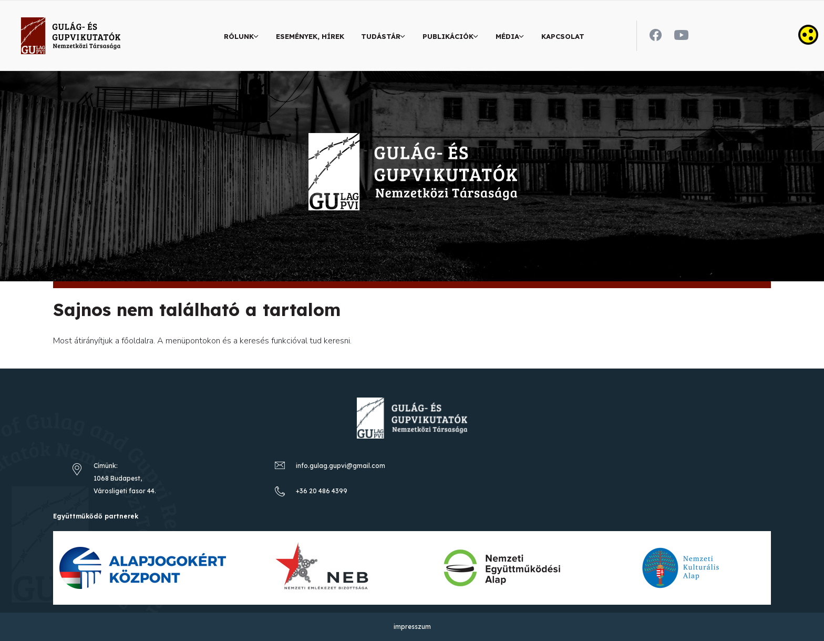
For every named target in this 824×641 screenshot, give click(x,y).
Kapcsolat (562, 36)
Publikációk (448, 36)
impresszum (412, 626)
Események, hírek (310, 36)
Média (507, 36)
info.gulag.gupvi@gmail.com (340, 466)
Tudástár (380, 36)
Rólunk (239, 36)
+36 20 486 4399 (321, 491)
